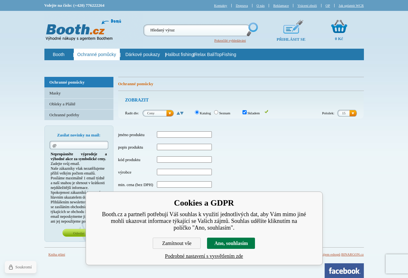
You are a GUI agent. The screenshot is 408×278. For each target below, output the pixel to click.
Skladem (251, 113)
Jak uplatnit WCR (351, 5)
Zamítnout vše (176, 243)
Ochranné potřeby (65, 114)
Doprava (242, 5)
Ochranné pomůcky (67, 82)
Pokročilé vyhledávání (230, 40)
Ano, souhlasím (231, 243)
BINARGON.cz (352, 254)
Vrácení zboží (307, 5)
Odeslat (78, 233)
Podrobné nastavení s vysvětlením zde (204, 256)
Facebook (344, 270)
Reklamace (281, 5)
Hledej (251, 29)
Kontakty (220, 5)
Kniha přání (57, 254)
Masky (55, 93)
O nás (261, 5)
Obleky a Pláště (63, 104)
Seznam (222, 113)
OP (328, 5)
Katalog (203, 113)
